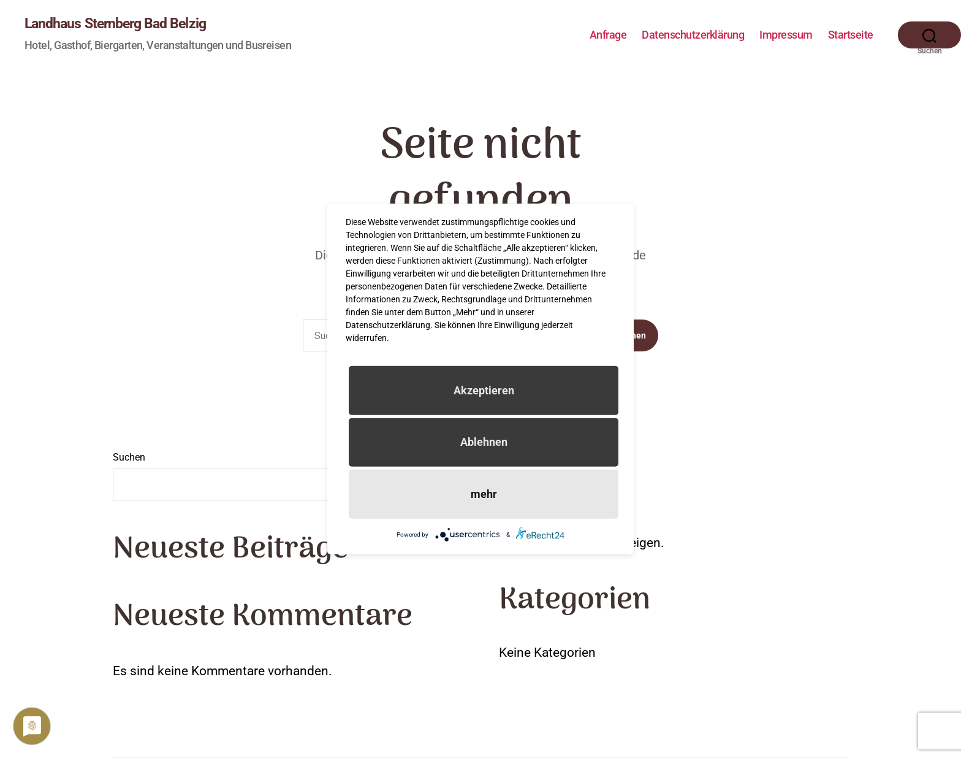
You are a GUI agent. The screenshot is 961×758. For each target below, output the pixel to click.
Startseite (850, 35)
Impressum (786, 35)
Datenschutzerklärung (693, 35)
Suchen (129, 458)
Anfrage (608, 35)
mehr (484, 494)
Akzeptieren (484, 390)
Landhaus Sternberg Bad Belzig (119, 24)
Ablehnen (483, 441)
